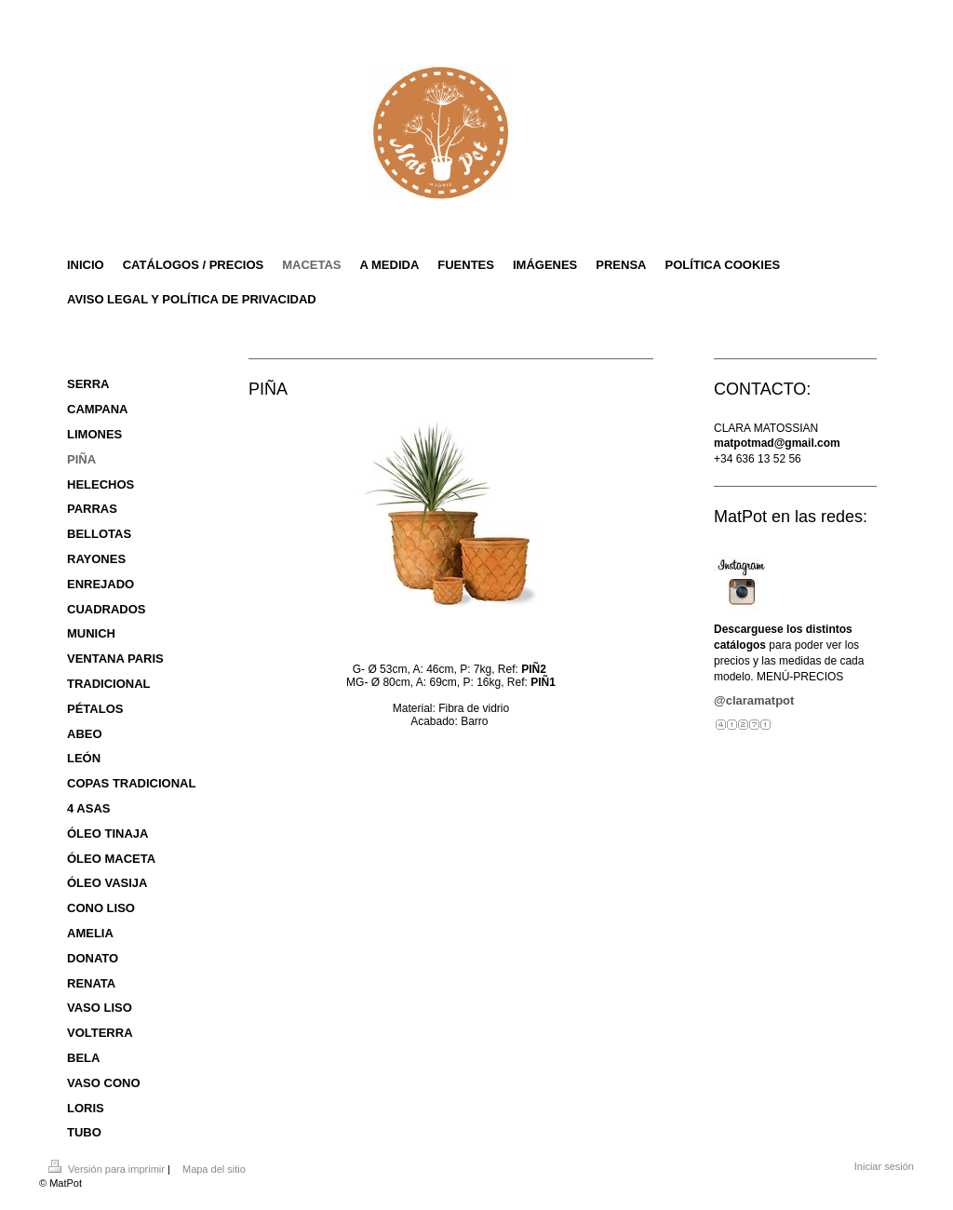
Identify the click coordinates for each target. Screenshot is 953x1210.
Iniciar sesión (884, 1166)
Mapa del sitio (214, 1169)
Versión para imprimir (108, 1169)
